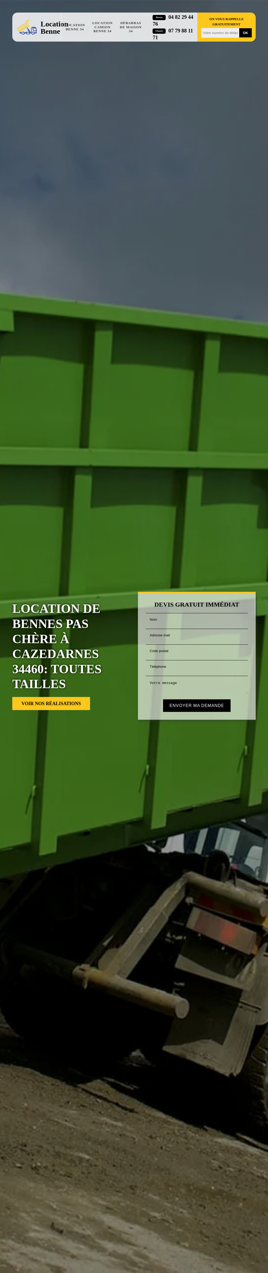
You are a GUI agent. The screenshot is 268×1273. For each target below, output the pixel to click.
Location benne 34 (75, 27)
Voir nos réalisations (51, 703)
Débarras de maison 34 (131, 27)
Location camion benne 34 (102, 27)
